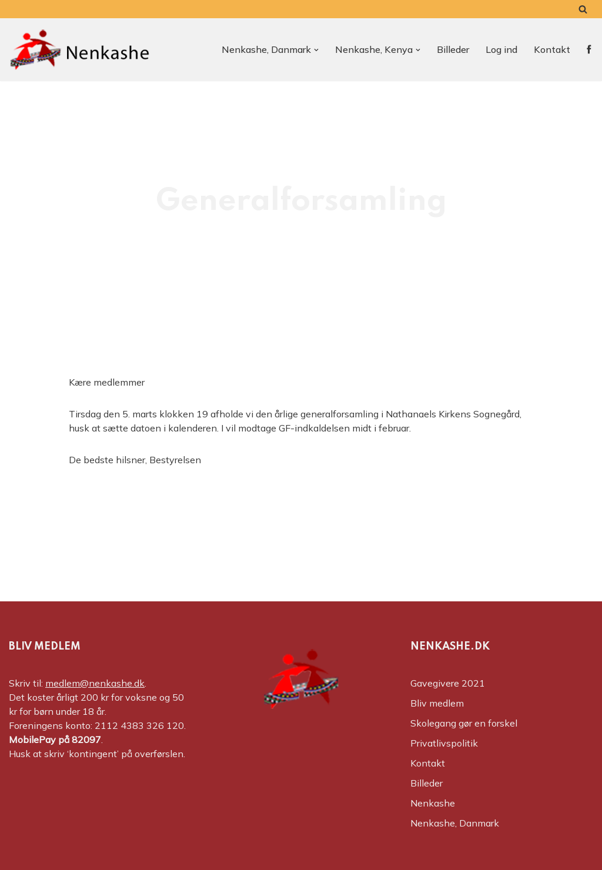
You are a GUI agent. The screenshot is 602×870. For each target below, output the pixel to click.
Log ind (501, 49)
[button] (316, 50)
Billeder (453, 49)
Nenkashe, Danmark (454, 823)
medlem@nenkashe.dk (95, 683)
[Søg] (582, 9)
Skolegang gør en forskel (463, 723)
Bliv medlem (437, 703)
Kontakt (552, 49)
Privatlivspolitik (444, 743)
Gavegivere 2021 (447, 683)
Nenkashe (432, 803)
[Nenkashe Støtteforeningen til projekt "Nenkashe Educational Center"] (79, 50)
